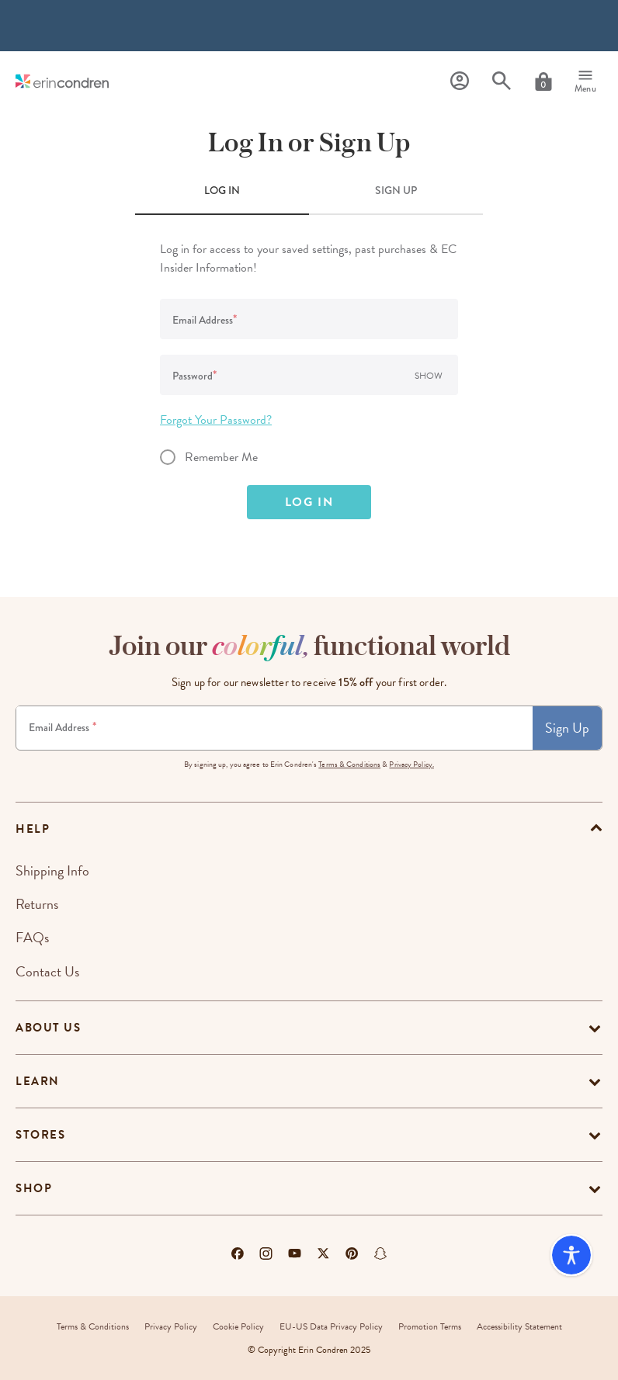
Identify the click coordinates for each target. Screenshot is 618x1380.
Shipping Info (52, 870)
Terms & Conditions (349, 764)
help (33, 828)
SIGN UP (396, 190)
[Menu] (585, 81)
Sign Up (567, 727)
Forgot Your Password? (216, 420)
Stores (40, 1134)
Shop (34, 1188)
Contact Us (47, 971)
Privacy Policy (170, 1326)
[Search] (501, 81)
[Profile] (460, 81)
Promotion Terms (429, 1326)
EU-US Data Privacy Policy (331, 1326)
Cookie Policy (238, 1326)
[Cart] (543, 81)
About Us (48, 1027)
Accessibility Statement (519, 1326)
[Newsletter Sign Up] (274, 728)
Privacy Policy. (411, 764)
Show (429, 376)
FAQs (32, 937)
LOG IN (222, 190)
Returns (37, 903)
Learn (38, 1081)
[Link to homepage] (62, 81)
